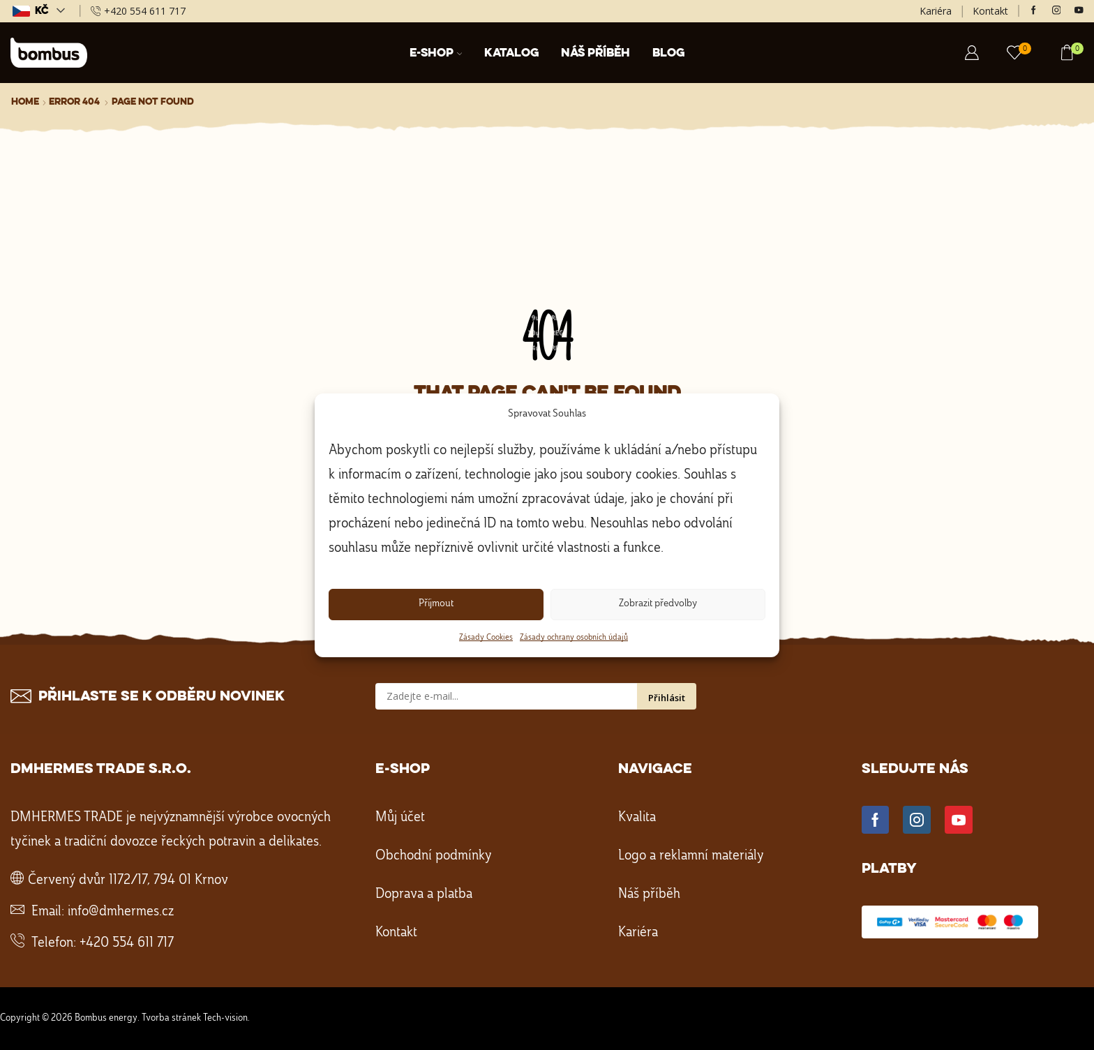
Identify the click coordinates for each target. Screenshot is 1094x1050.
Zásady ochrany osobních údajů (574, 637)
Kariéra (936, 10)
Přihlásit (666, 697)
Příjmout (436, 604)
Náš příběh (595, 53)
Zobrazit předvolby (658, 604)
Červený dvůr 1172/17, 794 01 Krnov (128, 880)
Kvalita (637, 818)
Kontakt (990, 10)
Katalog (511, 53)
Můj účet (400, 818)
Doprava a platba (423, 894)
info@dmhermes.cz (121, 912)
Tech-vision (225, 1018)
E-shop (436, 53)
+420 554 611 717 (127, 943)
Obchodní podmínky (433, 856)
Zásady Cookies (486, 637)
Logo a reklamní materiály (691, 856)
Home (25, 102)
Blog (668, 53)
